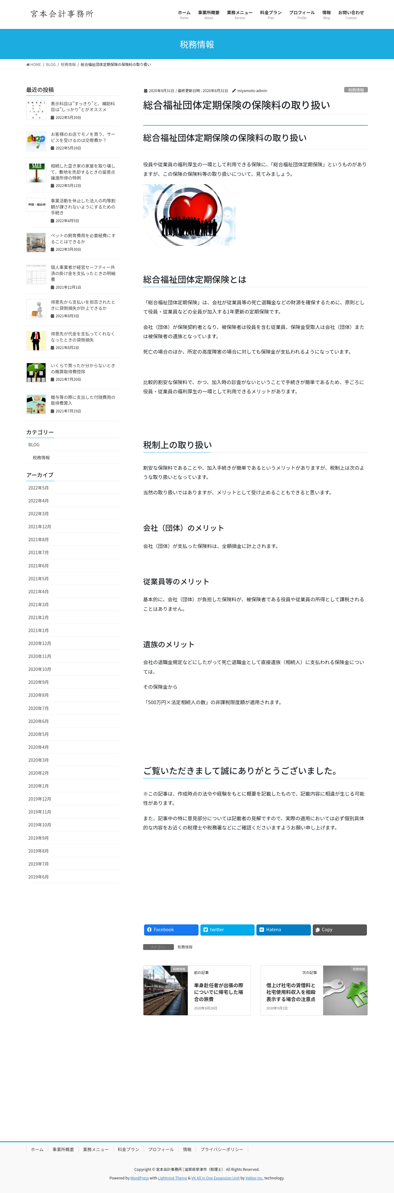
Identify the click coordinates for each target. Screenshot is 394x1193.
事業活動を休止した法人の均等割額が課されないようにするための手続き (83, 206)
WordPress (140, 1177)
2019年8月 (38, 851)
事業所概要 (63, 1149)
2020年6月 (38, 721)
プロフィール (161, 1149)
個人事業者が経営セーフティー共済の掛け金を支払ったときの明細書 (83, 273)
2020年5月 (38, 734)
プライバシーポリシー (221, 1149)
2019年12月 (39, 799)
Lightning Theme (172, 1177)
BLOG (33, 444)
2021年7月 (38, 552)
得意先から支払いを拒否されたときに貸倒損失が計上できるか (83, 305)
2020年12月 (39, 643)
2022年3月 (38, 513)
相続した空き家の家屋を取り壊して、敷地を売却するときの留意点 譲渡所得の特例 (85, 172)
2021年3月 (38, 604)
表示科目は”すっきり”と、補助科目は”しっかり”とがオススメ (83, 106)
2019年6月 (38, 877)
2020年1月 (38, 786)
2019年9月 (38, 838)
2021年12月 (39, 526)
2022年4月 (38, 500)
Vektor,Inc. (254, 1177)
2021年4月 (38, 591)
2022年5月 (38, 488)
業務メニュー (96, 1149)
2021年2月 (38, 617)
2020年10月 (39, 669)
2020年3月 (38, 760)
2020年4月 (38, 747)
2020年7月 (38, 708)
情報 (187, 1149)
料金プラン (128, 1149)
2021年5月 (38, 578)
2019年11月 (39, 812)
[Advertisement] (197, 1088)
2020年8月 (38, 695)
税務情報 (356, 90)
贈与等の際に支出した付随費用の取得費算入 (83, 400)
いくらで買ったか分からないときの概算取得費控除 (83, 368)
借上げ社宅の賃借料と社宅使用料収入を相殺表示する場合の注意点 (291, 992)
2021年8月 (38, 539)
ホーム (37, 1149)
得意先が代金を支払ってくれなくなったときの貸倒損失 (83, 337)
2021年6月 (38, 565)
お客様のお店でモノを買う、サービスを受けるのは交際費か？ (83, 137)
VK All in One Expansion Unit (215, 1177)
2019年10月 (39, 825)
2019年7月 (38, 864)
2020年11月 (39, 656)
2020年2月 (38, 773)
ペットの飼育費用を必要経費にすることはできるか (83, 238)
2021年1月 (38, 630)
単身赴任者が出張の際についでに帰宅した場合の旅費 (218, 992)
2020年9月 (38, 682)
